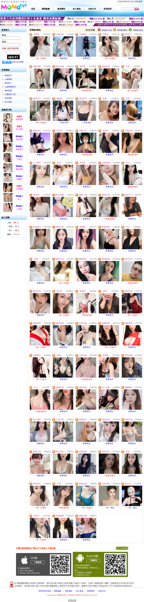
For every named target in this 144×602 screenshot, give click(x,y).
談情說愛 (8, 98)
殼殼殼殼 (19, 119)
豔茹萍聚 (19, 169)
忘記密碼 (19, 62)
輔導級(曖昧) (122, 30)
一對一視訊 (110, 508)
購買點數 (57, 591)
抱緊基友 (19, 149)
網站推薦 (8, 91)
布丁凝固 (19, 129)
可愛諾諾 (19, 189)
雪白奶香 (19, 139)
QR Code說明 (122, 548)
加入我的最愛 (136, 1)
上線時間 (8, 79)
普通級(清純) (138, 30)
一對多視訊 (64, 122)
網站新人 (8, 83)
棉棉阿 (19, 179)
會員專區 (68, 591)
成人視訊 (8, 102)
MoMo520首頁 (123, 1)
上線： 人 (13, 223)
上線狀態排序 (10, 87)
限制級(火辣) (107, 30)
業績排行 (8, 75)
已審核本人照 (10, 94)
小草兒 (19, 159)
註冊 (14, 62)
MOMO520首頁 (45, 591)
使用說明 (90, 591)
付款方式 (101, 591)
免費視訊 (63, 58)
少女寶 (19, 209)
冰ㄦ (19, 199)
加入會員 (79, 591)
